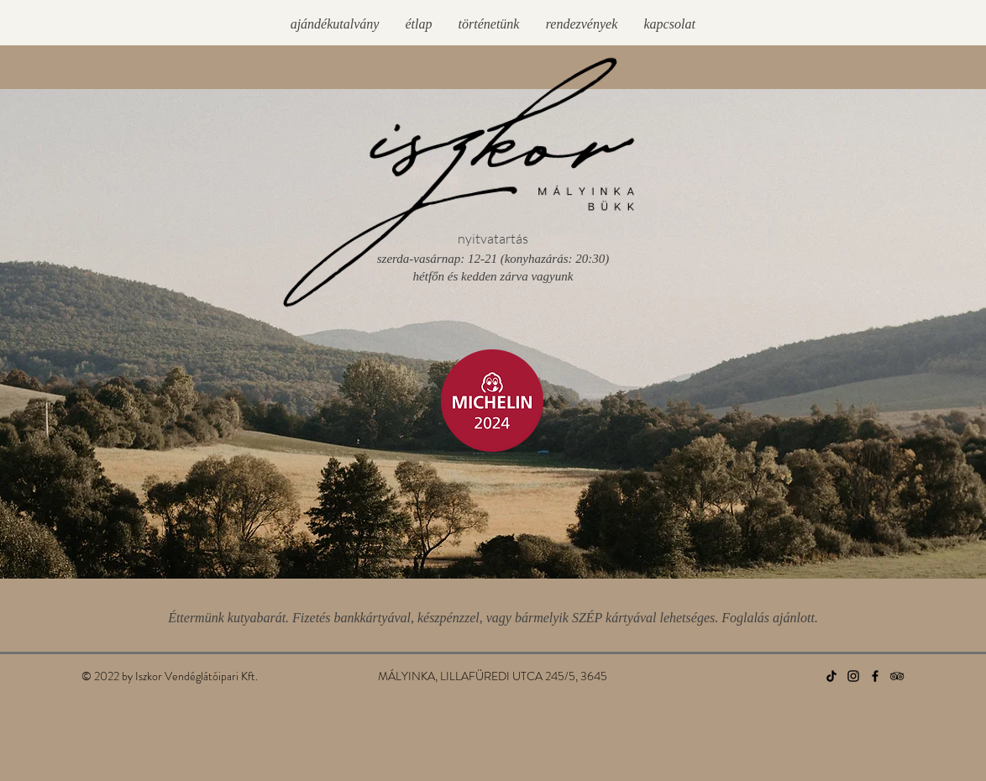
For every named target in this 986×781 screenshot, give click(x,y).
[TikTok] (831, 676)
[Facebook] (875, 676)
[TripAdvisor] (897, 676)
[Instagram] (853, 676)
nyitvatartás (493, 238)
